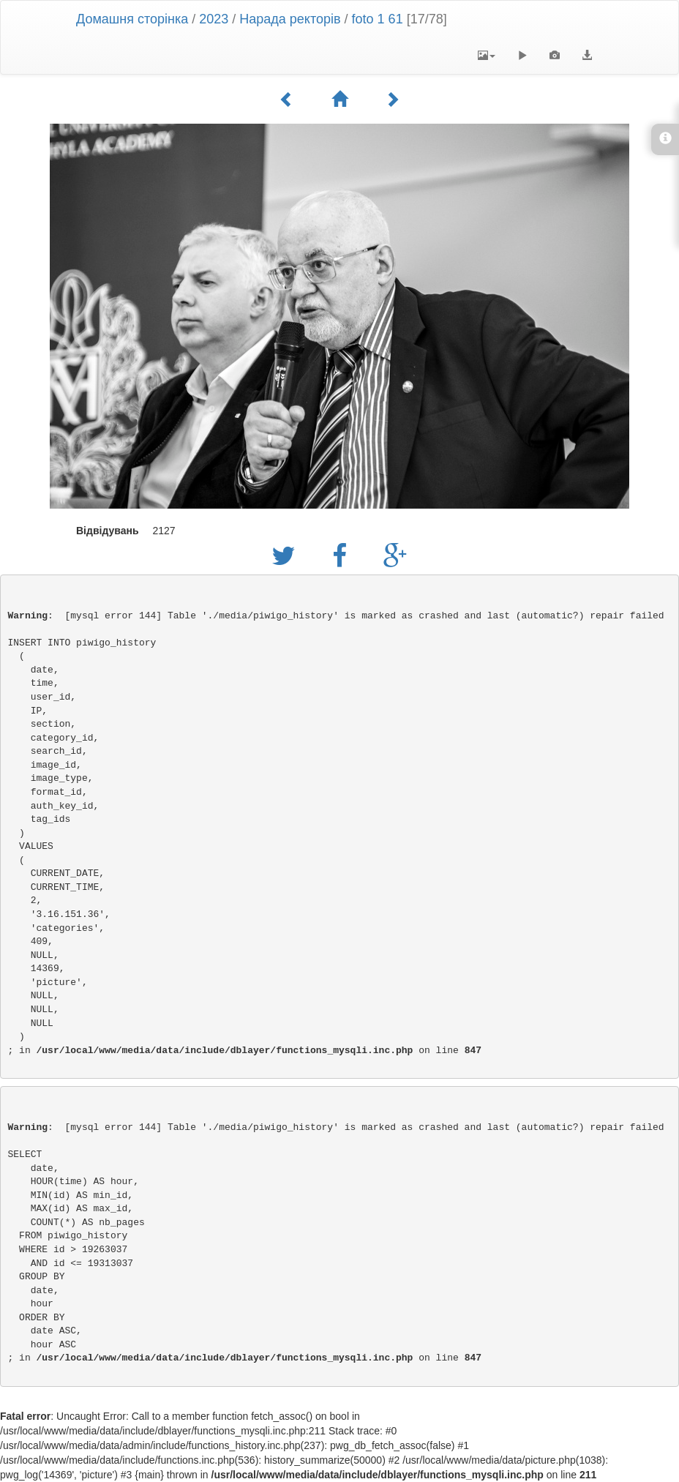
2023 (213, 19)
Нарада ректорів (291, 19)
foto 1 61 (377, 19)
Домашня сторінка (132, 19)
